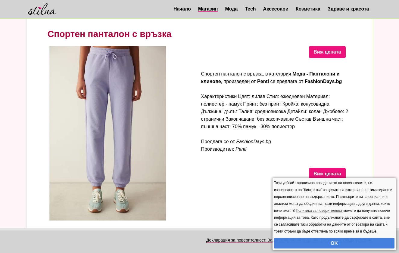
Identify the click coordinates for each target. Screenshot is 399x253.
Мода (231, 8)
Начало (182, 8)
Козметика (308, 8)
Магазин (208, 8)
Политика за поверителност (319, 210)
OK (334, 243)
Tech (250, 8)
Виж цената (327, 51)
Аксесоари (275, 8)
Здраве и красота (348, 8)
